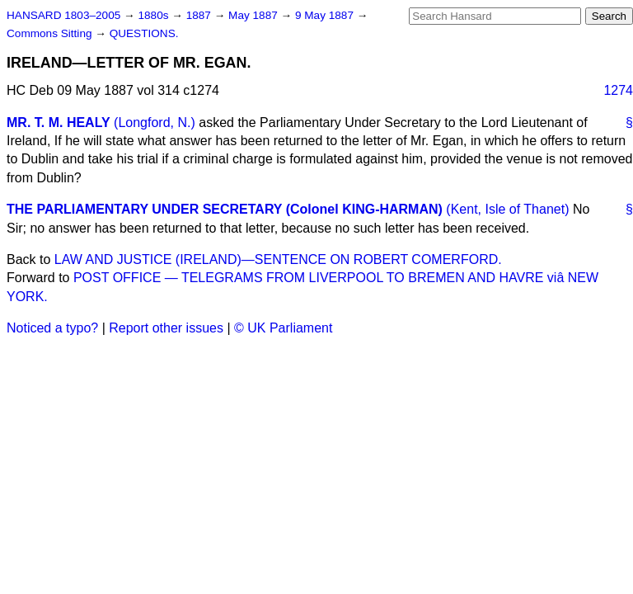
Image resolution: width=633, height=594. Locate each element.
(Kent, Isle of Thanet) (507, 209)
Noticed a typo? (52, 328)
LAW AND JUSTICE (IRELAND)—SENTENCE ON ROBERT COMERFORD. (278, 259)
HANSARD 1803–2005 (63, 15)
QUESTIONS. (144, 33)
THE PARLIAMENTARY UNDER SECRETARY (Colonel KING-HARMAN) (225, 209)
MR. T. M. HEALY (58, 123)
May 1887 (254, 15)
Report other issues (166, 328)
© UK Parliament (283, 328)
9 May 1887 (326, 15)
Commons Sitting (51, 33)
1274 (618, 90)
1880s (154, 15)
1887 (200, 15)
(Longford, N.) (154, 123)
